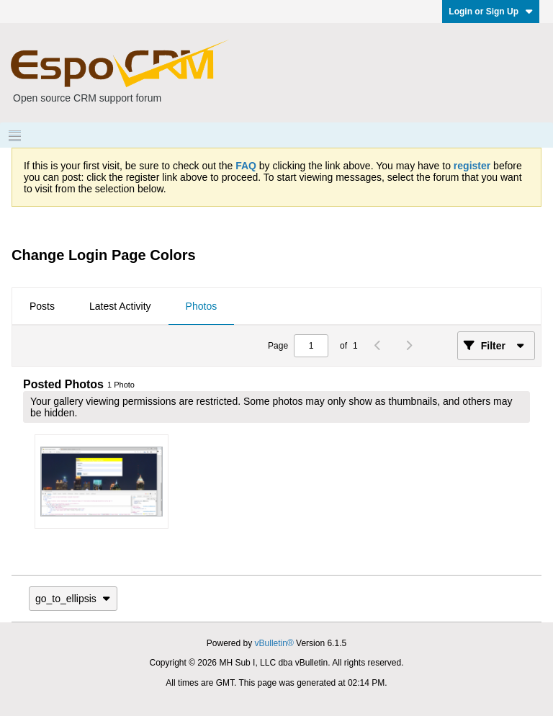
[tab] (42, 307)
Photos (201, 306)
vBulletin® (274, 643)
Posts (42, 306)
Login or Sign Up (491, 11)
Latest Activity (120, 306)
